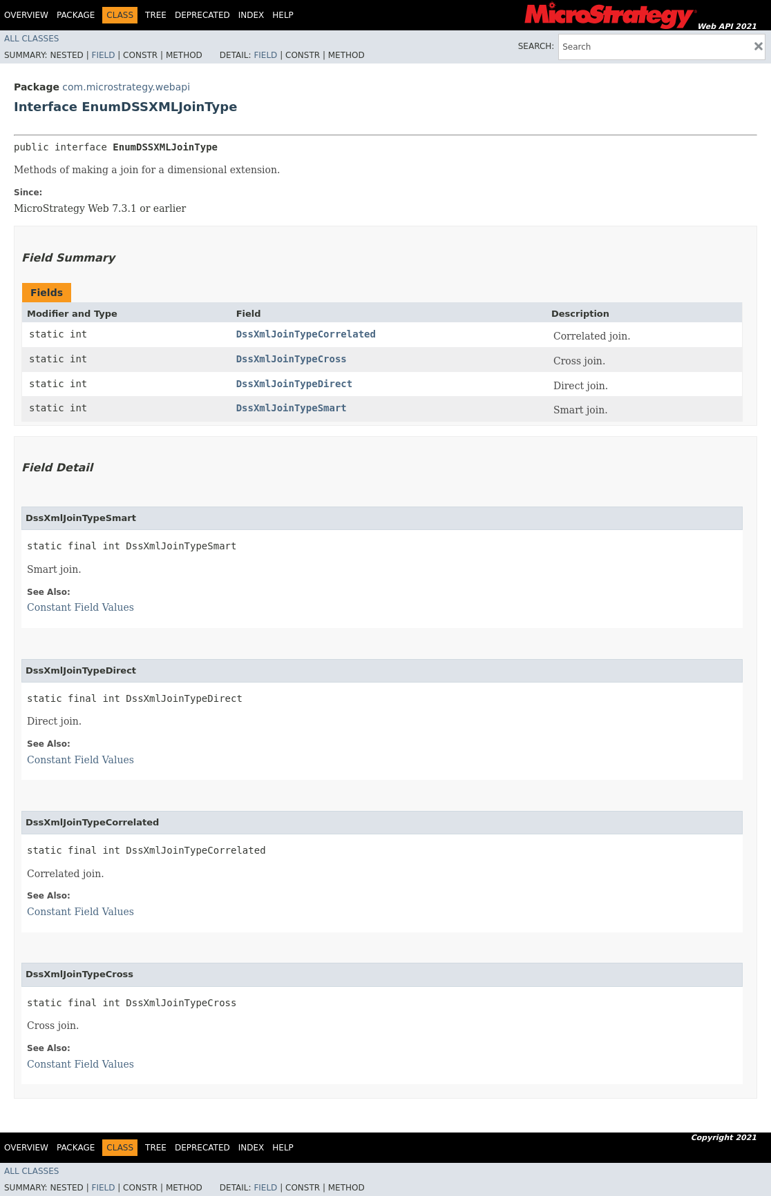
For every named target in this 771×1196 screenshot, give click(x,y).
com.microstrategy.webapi (126, 86)
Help (283, 15)
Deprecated (202, 15)
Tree (155, 15)
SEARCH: (536, 46)
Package (76, 15)
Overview (26, 15)
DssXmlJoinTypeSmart (291, 407)
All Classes (31, 38)
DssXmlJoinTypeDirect (294, 383)
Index (251, 15)
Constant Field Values (80, 607)
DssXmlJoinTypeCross (291, 358)
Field (103, 55)
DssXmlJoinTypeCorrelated (306, 334)
